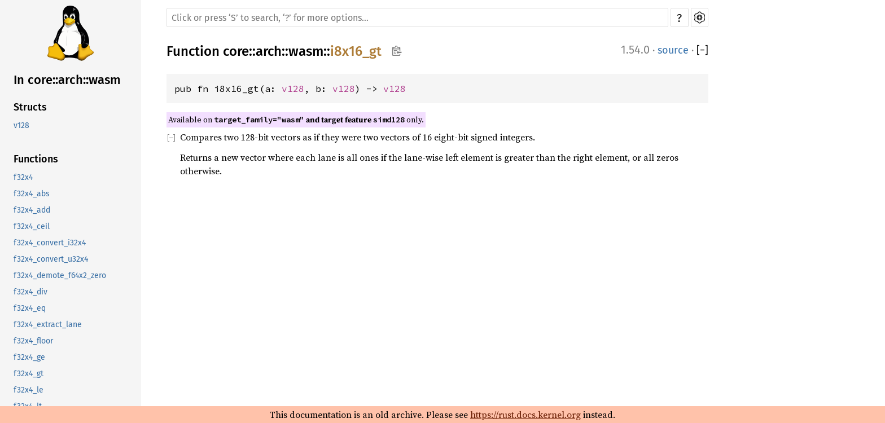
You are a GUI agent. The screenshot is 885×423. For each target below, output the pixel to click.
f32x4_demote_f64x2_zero (60, 275)
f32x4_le (28, 390)
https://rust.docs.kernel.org (525, 414)
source (673, 50)
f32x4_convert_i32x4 (50, 243)
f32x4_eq (30, 308)
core (236, 51)
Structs (30, 107)
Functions (36, 159)
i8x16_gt (356, 51)
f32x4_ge (29, 357)
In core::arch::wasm (67, 79)
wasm (305, 51)
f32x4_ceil (32, 226)
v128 (21, 125)
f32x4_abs (32, 194)
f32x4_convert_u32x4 (51, 259)
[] (702, 50)
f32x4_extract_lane (48, 324)
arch (269, 51)
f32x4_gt (28, 373)
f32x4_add (32, 210)
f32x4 (23, 177)
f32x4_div (30, 292)
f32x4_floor (33, 341)
